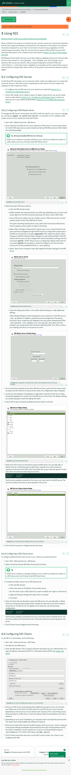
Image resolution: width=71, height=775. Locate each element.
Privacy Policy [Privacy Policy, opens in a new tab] (15, 765)
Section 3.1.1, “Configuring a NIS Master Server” (38, 97)
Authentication (13, 12)
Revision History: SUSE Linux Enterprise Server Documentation (24, 39)
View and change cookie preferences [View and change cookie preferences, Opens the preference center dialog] (34, 770)
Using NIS (23, 12)
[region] (35, 766)
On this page (8, 19)
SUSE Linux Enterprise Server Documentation (18, 9)
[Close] (69, 760)
